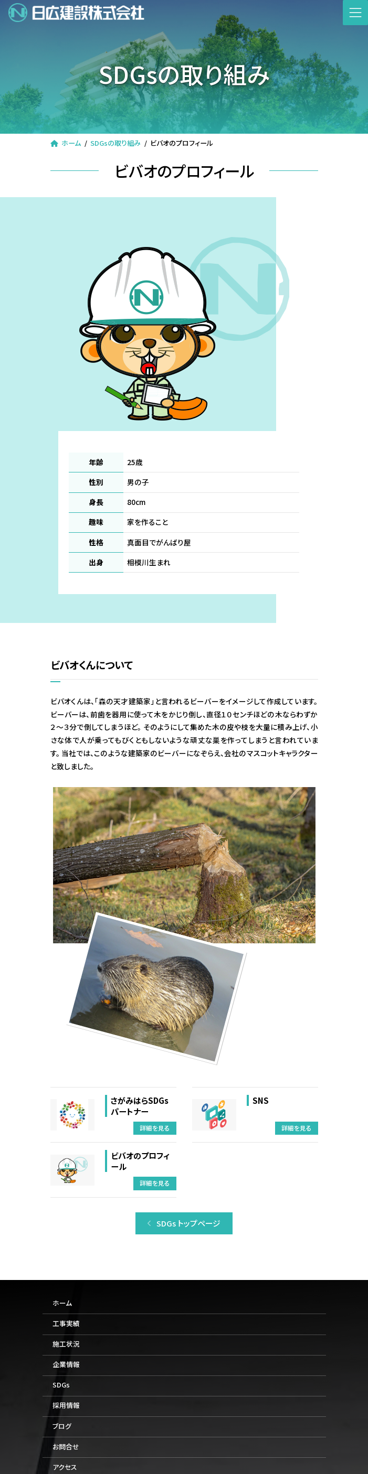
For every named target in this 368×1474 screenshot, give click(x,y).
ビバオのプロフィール (140, 1160)
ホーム (62, 1303)
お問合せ (65, 1446)
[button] (184, 1223)
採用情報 (66, 1406)
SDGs (61, 1385)
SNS (261, 1100)
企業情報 (66, 1365)
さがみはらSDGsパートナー (140, 1105)
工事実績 (66, 1323)
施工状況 (66, 1344)
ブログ (61, 1426)
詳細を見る (155, 1127)
